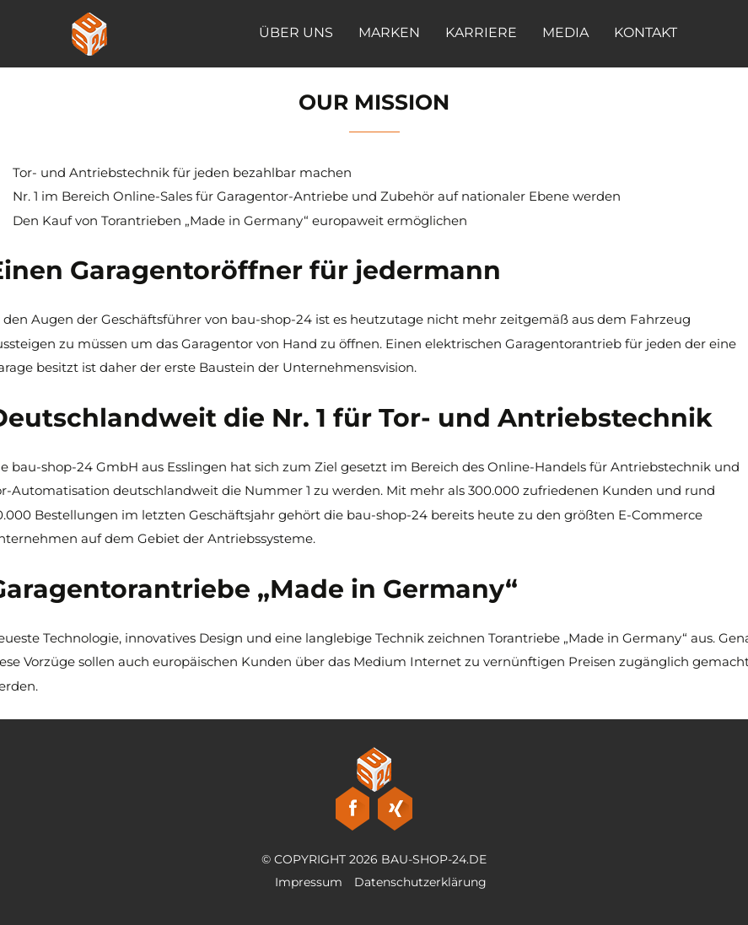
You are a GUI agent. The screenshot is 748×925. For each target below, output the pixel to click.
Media (565, 32)
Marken (389, 32)
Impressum (308, 882)
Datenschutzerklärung (420, 882)
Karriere (481, 32)
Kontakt (645, 32)
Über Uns (296, 32)
